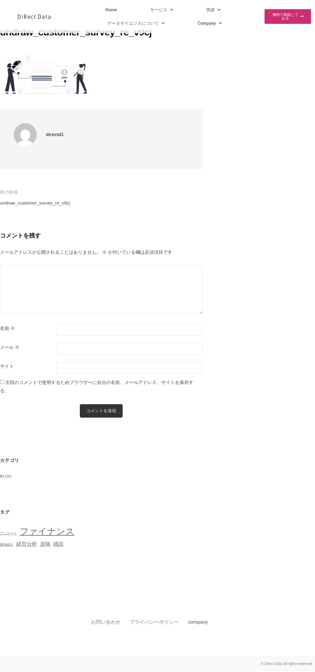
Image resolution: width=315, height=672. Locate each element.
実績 (141, 10)
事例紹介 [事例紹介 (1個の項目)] (6, 545)
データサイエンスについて (189, 10)
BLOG (6, 476)
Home (81, 10)
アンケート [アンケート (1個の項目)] (8, 534)
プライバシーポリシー (154, 623)
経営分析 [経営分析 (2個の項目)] (26, 545)
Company (242, 10)
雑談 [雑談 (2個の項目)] (58, 545)
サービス (110, 10)
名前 (7, 328)
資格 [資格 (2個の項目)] (45, 545)
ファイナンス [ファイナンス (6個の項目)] (47, 532)
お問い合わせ (105, 623)
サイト (7, 366)
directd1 (56, 134)
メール (10, 347)
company (198, 623)
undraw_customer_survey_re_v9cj (39, 203)
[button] (110, 10)
